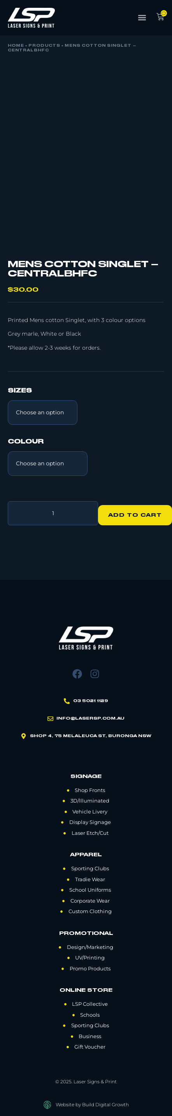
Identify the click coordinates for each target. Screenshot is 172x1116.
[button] (142, 17)
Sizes (20, 391)
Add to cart (135, 515)
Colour (26, 442)
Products (44, 46)
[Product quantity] (53, 513)
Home (16, 46)
